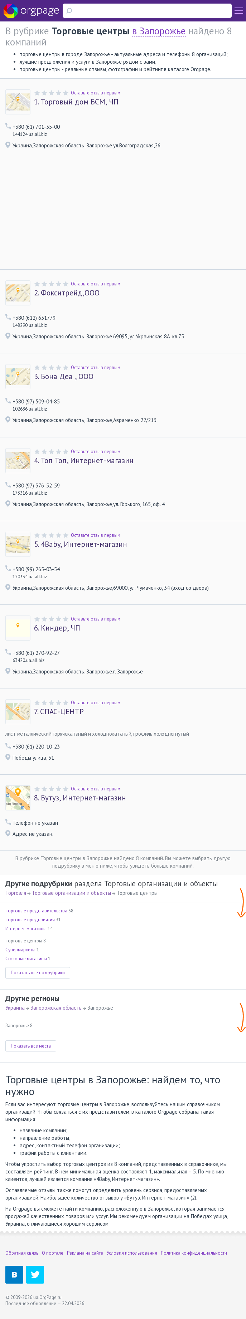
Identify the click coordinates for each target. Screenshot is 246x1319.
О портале (52, 1253)
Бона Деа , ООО (63, 377)
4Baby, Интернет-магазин (80, 544)
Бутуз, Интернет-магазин (80, 798)
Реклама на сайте (85, 1253)
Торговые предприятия (30, 920)
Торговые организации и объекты (71, 892)
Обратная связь (21, 1253)
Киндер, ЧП (57, 628)
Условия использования (132, 1253)
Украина (15, 1007)
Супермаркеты (20, 950)
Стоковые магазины (26, 959)
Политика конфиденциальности (194, 1253)
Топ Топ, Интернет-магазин (84, 461)
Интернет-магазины (26, 929)
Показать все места (31, 1046)
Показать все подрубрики (38, 973)
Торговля (15, 892)
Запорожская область (56, 1007)
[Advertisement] (123, 216)
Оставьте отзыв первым (95, 93)
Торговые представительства (36, 911)
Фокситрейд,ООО (67, 293)
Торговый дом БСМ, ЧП (76, 102)
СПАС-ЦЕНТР (59, 712)
